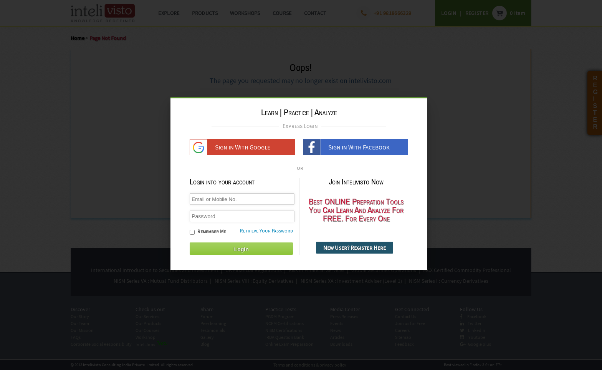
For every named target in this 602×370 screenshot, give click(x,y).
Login (241, 253)
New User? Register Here (354, 251)
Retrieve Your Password (266, 234)
